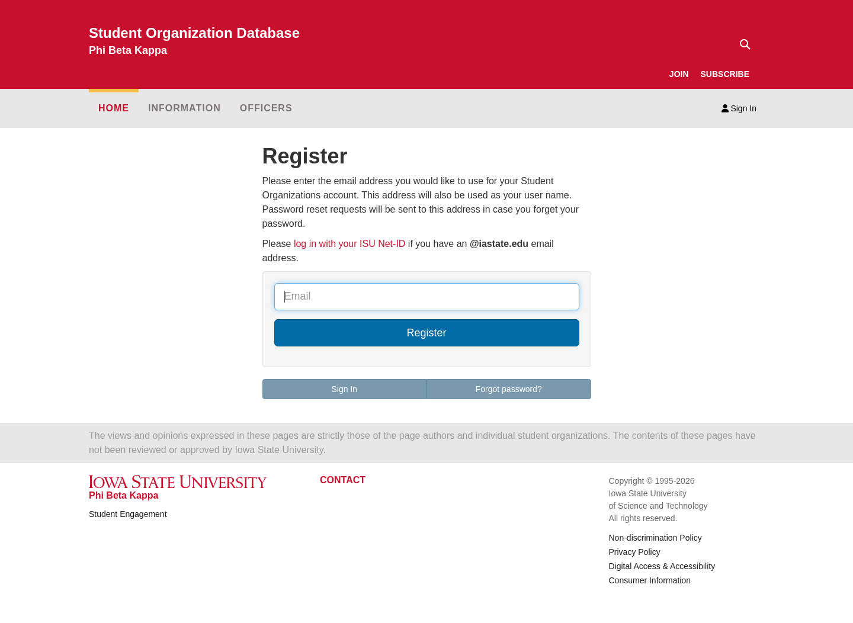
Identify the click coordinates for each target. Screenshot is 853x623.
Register (426, 333)
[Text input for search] (741, 44)
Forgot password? (509, 389)
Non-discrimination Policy (655, 537)
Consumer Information (650, 580)
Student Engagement (128, 514)
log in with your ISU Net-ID (350, 244)
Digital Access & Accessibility (662, 566)
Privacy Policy (634, 552)
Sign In (738, 108)
